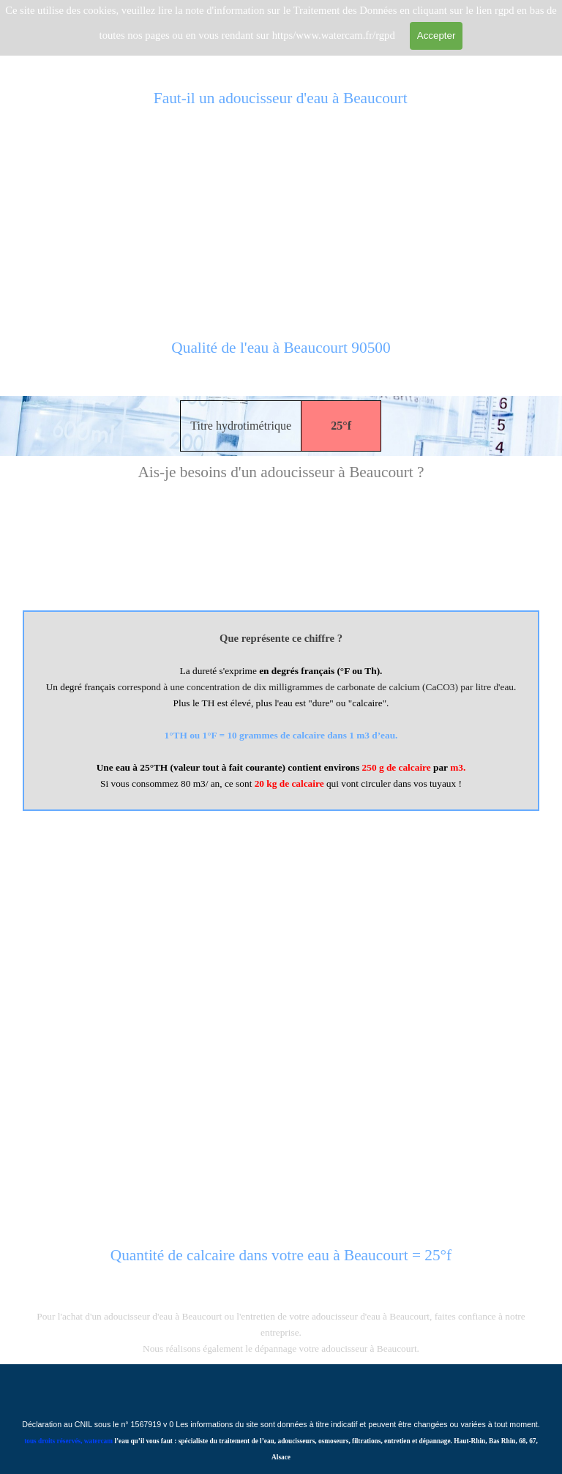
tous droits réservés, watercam (68, 1441)
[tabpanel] (281, 356)
